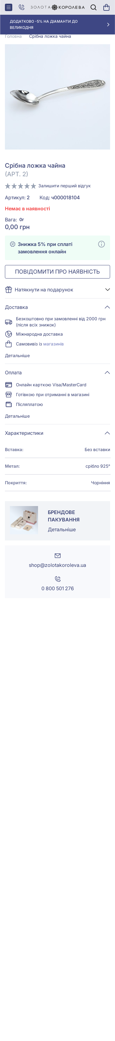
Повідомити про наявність (57, 271)
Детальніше (17, 355)
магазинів (53, 343)
